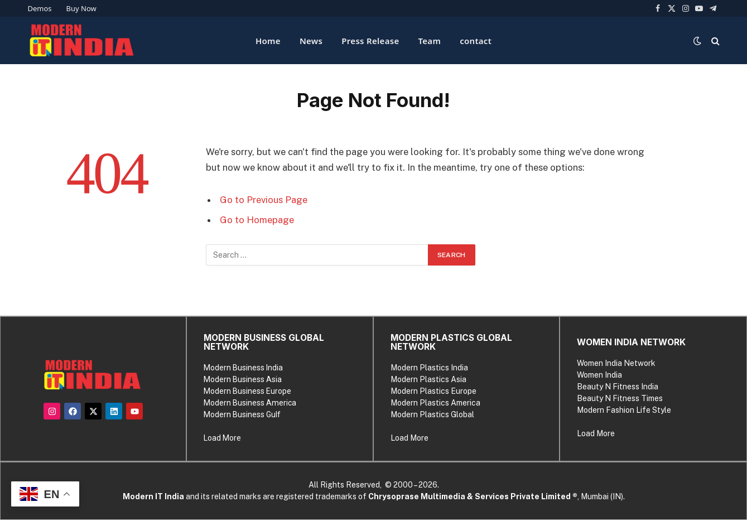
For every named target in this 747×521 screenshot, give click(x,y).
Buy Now (81, 8)
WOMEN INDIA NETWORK (630, 342)
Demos (40, 8)
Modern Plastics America (435, 402)
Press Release (370, 40)
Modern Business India (243, 367)
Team (429, 40)
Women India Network (615, 363)
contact (475, 40)
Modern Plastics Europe (433, 391)
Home (268, 40)
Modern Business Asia (243, 379)
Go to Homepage (257, 219)
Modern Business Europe (248, 391)
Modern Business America (250, 402)
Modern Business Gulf (242, 414)
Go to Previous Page (263, 199)
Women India (598, 374)
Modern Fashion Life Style (623, 410)
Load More (223, 437)
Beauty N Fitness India (617, 386)
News (311, 40)
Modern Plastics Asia (428, 379)
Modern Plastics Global (432, 414)
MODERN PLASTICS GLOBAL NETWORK (451, 342)
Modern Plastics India (429, 367)
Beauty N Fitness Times (619, 398)
